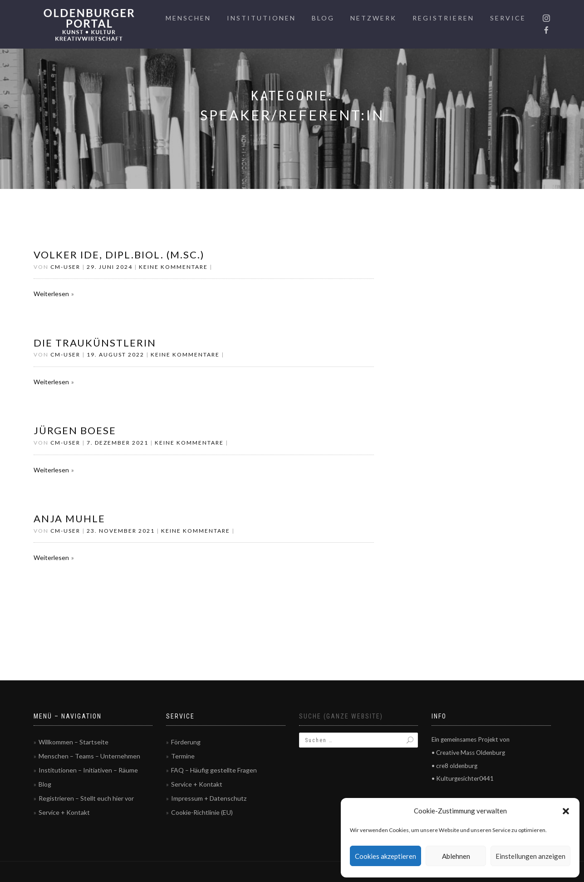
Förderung (186, 742)
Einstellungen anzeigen (530, 856)
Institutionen (261, 18)
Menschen (188, 18)
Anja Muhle (69, 518)
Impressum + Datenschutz (208, 798)
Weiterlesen (51, 293)
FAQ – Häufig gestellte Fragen (214, 770)
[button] (565, 811)
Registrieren (443, 18)
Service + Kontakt (64, 812)
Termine (183, 756)
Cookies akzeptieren (385, 856)
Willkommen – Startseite (73, 742)
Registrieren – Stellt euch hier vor (86, 798)
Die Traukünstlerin (95, 343)
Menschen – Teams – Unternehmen (89, 756)
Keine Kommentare (173, 266)
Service (508, 18)
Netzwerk (373, 18)
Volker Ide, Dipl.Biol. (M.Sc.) (119, 254)
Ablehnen (456, 856)
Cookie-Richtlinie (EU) (202, 812)
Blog (323, 18)
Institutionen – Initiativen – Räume (88, 770)
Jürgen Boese (75, 430)
